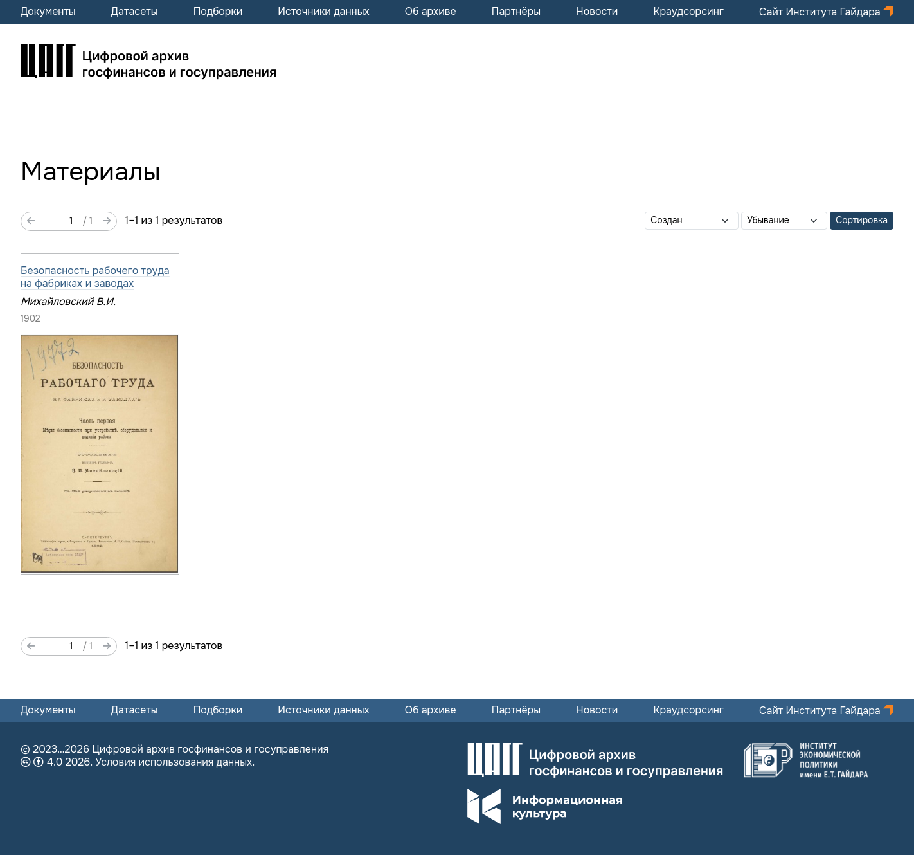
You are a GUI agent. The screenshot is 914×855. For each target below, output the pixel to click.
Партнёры (516, 11)
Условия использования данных (173, 762)
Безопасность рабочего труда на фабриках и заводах (95, 277)
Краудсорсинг (688, 11)
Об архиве (430, 11)
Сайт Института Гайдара (821, 12)
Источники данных (323, 11)
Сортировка (862, 220)
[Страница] (59, 221)
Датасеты (134, 11)
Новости (597, 11)
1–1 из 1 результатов (173, 220)
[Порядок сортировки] (784, 221)
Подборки (218, 11)
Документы (48, 11)
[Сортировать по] (692, 221)
